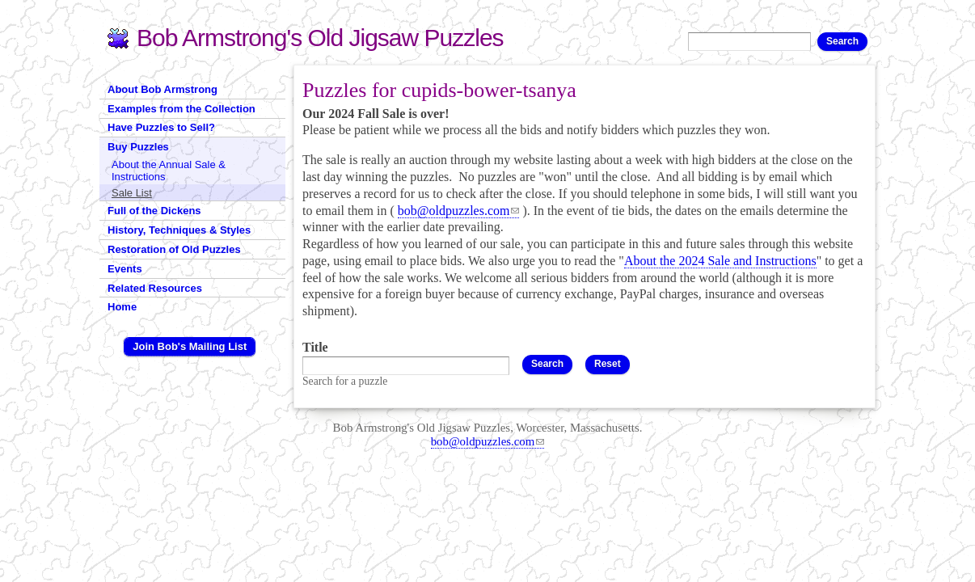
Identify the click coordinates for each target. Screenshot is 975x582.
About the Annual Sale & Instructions (169, 170)
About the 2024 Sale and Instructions (720, 261)
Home (122, 307)
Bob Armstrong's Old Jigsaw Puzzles (320, 37)
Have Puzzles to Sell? (161, 127)
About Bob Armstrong (162, 89)
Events (125, 269)
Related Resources (155, 288)
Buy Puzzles (138, 147)
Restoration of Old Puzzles (174, 249)
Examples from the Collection (181, 109)
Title (315, 347)
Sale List (132, 193)
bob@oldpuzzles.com (459, 210)
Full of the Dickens (154, 211)
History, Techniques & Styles (179, 230)
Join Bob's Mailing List (190, 346)
